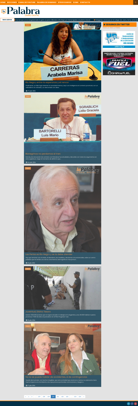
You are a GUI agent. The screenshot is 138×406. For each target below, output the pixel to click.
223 (75, 396)
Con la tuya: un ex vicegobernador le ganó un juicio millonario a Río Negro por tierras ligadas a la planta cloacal (54, 20)
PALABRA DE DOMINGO (47, 2)
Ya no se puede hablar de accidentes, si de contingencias (56, 375)
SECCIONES (12, 2)
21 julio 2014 (30, 262)
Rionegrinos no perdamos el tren (43, 152)
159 (48, 396)
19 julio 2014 (30, 319)
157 (39, 396)
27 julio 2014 (31, 91)
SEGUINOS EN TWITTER (117, 24)
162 (62, 396)
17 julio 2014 (30, 384)
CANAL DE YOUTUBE (27, 2)
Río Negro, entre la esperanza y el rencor (47, 82)
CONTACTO (85, 2)
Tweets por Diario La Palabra (111, 27)
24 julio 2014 (31, 161)
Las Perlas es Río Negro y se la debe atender (48, 252)
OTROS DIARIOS (65, 2)
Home (3, 2)
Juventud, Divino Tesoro (38, 310)
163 (67, 396)
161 (58, 396)
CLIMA (76, 2)
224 (80, 396)
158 (44, 396)
